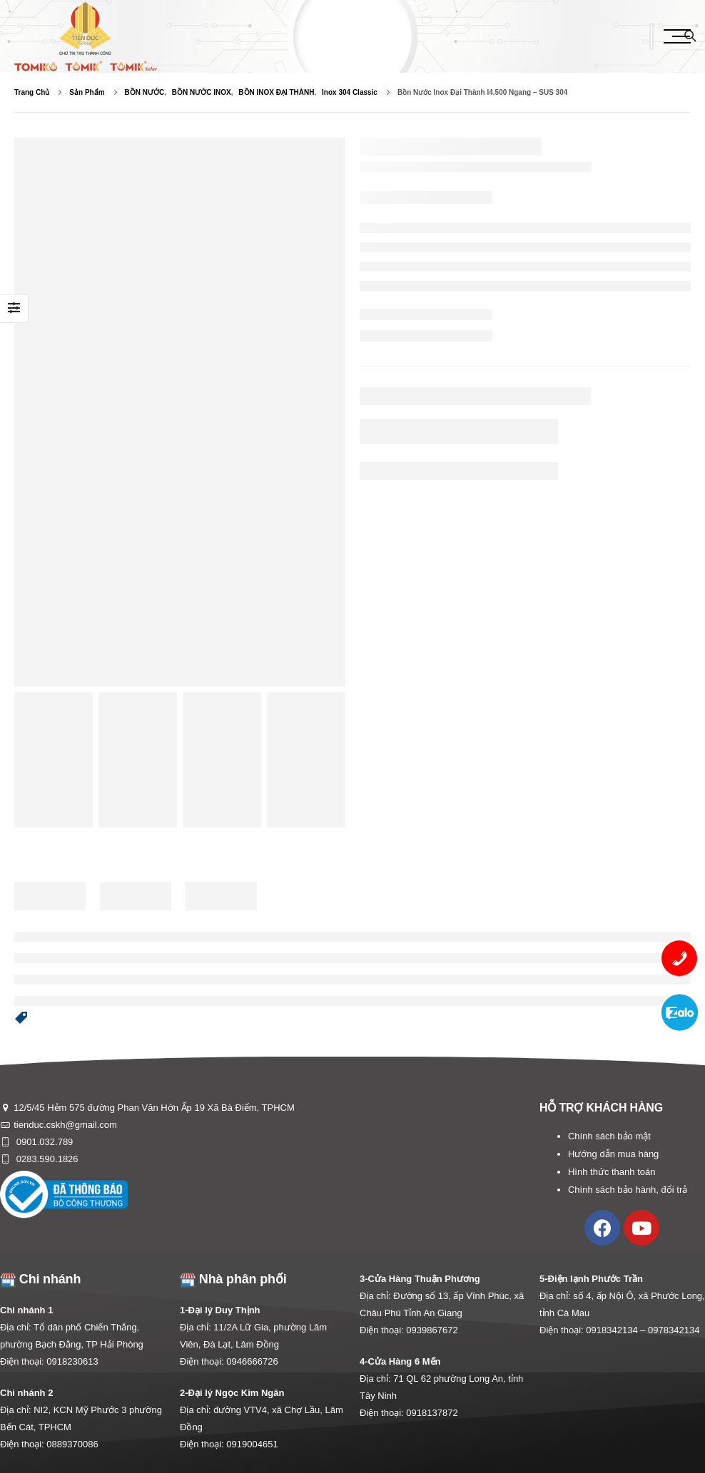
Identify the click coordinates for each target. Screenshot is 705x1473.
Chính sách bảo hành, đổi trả (627, 1189)
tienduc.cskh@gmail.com (65, 1124)
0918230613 (72, 1361)
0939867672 (431, 1330)
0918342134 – (617, 1330)
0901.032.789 (43, 1141)
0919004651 (252, 1444)
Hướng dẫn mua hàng (613, 1154)
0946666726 (252, 1361)
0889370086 (72, 1444)
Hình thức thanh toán (611, 1171)
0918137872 (431, 1412)
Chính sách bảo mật (609, 1136)
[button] (21, 1019)
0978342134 (673, 1330)
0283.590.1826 (46, 1159)
